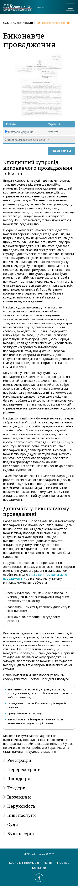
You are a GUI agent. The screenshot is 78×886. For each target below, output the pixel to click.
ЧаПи (48, 862)
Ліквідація (18, 778)
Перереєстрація (24, 769)
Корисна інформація (24, 862)
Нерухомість (21, 806)
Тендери (16, 787)
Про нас (63, 862)
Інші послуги (21, 815)
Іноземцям (19, 796)
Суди (6, 23)
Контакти (39, 868)
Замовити (61, 151)
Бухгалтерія (20, 833)
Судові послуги (23, 23)
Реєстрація (19, 760)
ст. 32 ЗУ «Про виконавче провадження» (35, 576)
